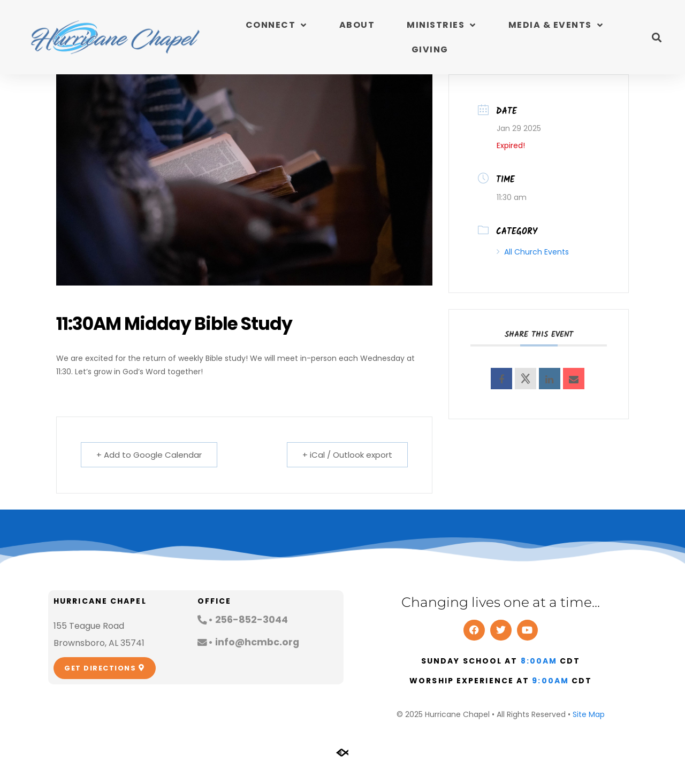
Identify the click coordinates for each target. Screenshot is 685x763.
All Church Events (533, 251)
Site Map (589, 714)
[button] (656, 37)
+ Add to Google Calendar (149, 454)
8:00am (539, 661)
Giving (430, 49)
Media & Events (556, 25)
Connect (276, 25)
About (357, 25)
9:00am (550, 680)
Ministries (441, 25)
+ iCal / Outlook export (347, 454)
